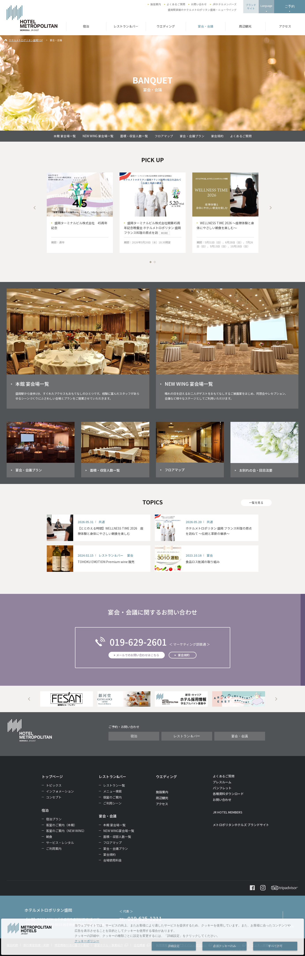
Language (266, 5)
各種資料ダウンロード (228, 793)
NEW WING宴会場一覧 (118, 830)
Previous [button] (34, 207)
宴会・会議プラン (192, 136)
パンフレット (222, 788)
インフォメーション (60, 791)
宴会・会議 (205, 26)
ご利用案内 (54, 848)
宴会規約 (217, 136)
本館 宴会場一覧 (65, 136)
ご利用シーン (112, 803)
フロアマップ (164, 136)
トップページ (52, 776)
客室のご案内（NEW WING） (66, 830)
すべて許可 (275, 946)
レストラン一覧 (114, 785)
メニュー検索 (112, 791)
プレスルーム (222, 782)
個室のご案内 (112, 797)
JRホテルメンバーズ (225, 4)
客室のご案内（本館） (61, 825)
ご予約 (290, 6)
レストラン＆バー (126, 26)
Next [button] (270, 207)
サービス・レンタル (60, 842)
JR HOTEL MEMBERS (227, 812)
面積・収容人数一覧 (134, 136)
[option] (80, 212)
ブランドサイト (251, 6)
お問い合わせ (199, 4)
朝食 (49, 836)
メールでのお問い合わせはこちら (137, 655)
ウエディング (166, 26)
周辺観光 (245, 26)
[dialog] (152, 937)
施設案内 (155, 4)
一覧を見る (256, 502)
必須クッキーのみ (224, 946)
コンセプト (54, 797)
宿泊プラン (54, 819)
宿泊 (86, 26)
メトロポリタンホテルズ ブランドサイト (241, 825)
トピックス (54, 785)
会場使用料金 (112, 860)
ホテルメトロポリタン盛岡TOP (26, 40)
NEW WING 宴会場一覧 (98, 136)
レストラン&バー (112, 776)
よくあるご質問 (176, 4)
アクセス (285, 26)
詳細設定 (174, 946)
